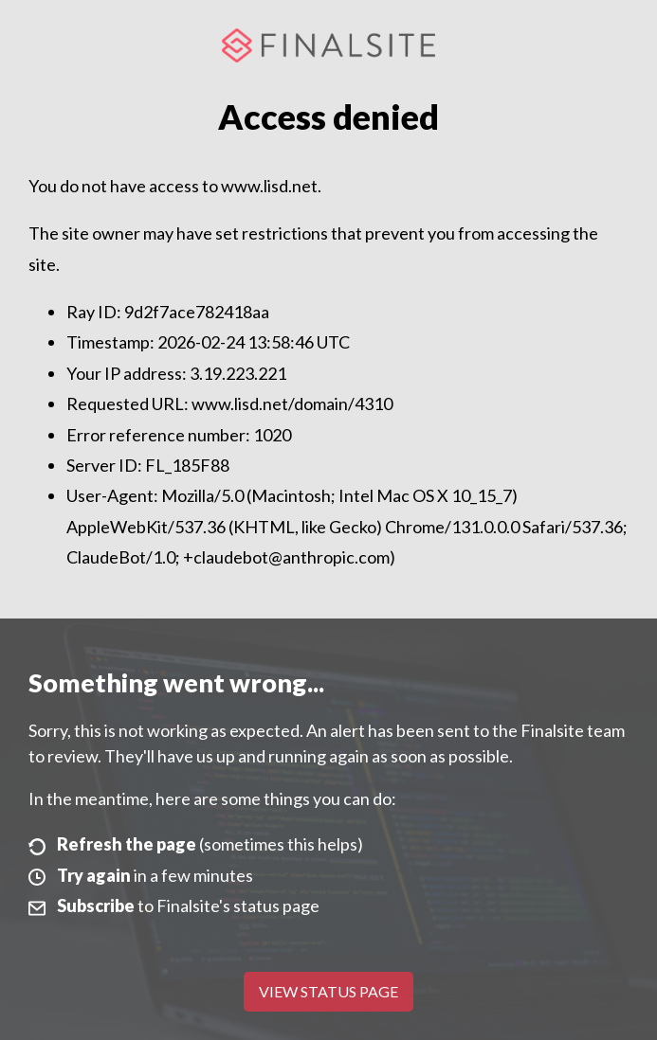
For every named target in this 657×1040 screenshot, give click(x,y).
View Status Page (328, 991)
